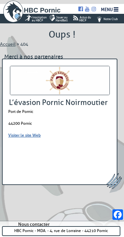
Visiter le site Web (24, 135)
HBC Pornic (42, 10)
